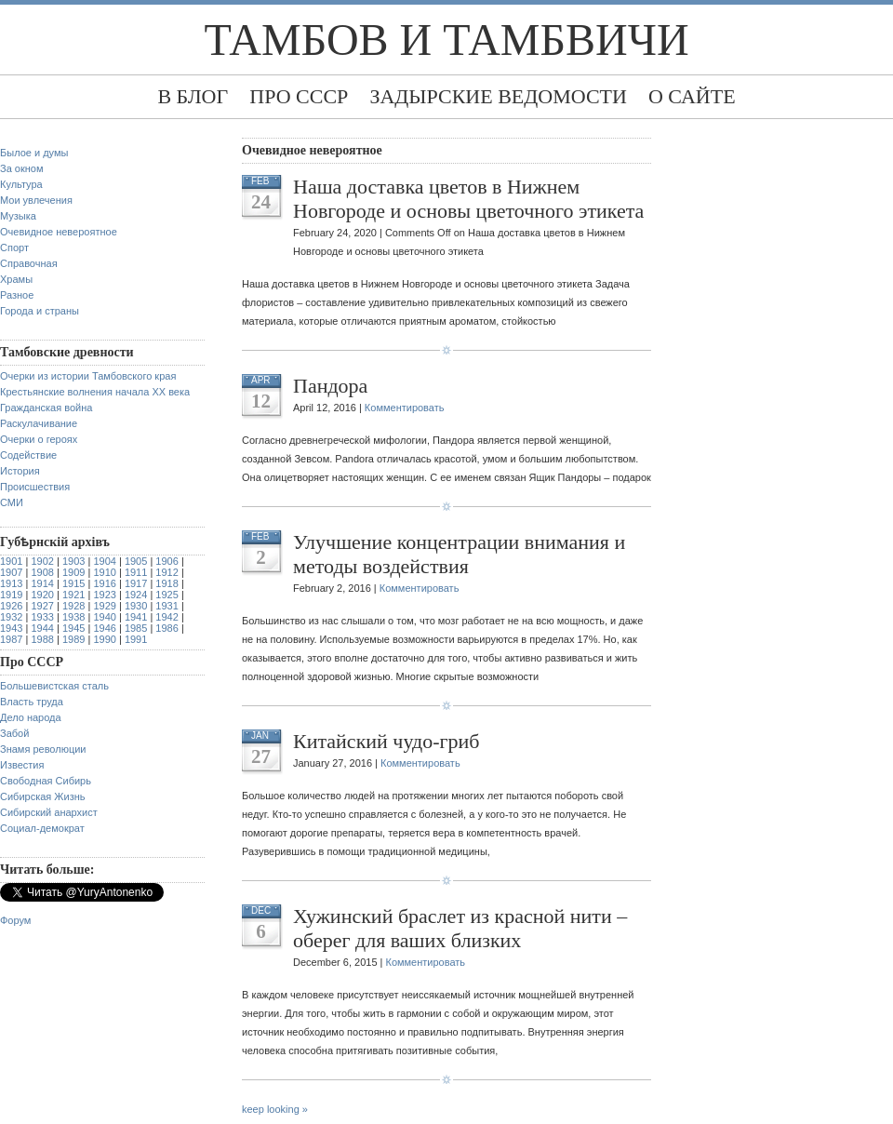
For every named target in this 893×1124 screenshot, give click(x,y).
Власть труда (31, 701)
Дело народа (30, 717)
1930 (136, 605)
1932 (11, 616)
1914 (42, 583)
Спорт (14, 247)
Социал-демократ (42, 828)
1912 (166, 572)
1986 (166, 628)
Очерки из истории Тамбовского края (88, 375)
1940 (104, 616)
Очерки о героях (38, 439)
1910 (104, 572)
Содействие (28, 455)
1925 (166, 594)
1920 (42, 594)
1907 (11, 572)
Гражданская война (46, 407)
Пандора (330, 385)
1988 (42, 639)
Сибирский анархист (49, 812)
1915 (73, 583)
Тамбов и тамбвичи (446, 39)
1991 (136, 639)
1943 (11, 628)
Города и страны (39, 310)
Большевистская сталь (54, 685)
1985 (136, 628)
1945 (73, 628)
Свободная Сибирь (45, 780)
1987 (11, 639)
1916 (104, 583)
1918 (166, 583)
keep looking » (275, 1109)
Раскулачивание (38, 423)
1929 (104, 605)
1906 (166, 561)
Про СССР (298, 96)
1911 (136, 572)
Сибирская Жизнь (43, 796)
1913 (11, 583)
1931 (166, 605)
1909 (73, 572)
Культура (21, 184)
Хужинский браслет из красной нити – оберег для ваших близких (460, 928)
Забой (14, 733)
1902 (42, 561)
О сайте (692, 96)
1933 (42, 616)
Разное (16, 295)
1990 (104, 639)
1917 (136, 583)
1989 (73, 639)
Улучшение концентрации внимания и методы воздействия (459, 554)
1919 (11, 594)
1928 (73, 605)
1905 (136, 561)
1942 (166, 616)
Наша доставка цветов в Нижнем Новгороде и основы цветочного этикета (468, 198)
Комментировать (405, 407)
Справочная (29, 263)
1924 (136, 594)
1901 (11, 561)
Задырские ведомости (498, 96)
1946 (104, 628)
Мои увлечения (36, 200)
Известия (22, 764)
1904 (104, 561)
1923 (104, 594)
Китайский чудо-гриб (386, 741)
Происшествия (35, 486)
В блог (192, 96)
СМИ (11, 502)
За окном (22, 168)
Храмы (16, 279)
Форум (15, 920)
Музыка (18, 215)
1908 (42, 572)
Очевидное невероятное (58, 231)
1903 (73, 561)
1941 (136, 616)
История (20, 470)
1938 (73, 616)
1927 (42, 605)
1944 (42, 628)
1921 (73, 594)
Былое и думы (34, 152)
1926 (11, 605)
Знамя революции (43, 749)
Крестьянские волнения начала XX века (95, 391)
